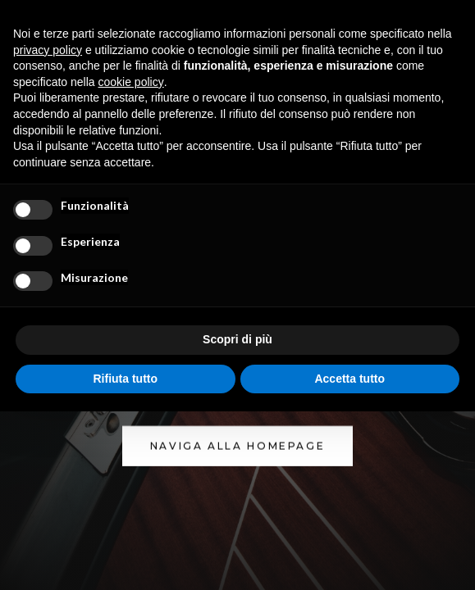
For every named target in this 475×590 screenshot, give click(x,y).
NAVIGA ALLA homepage (238, 446)
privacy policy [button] (47, 50)
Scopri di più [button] (237, 339)
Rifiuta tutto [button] (125, 378)
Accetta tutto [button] (349, 378)
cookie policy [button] (131, 81)
